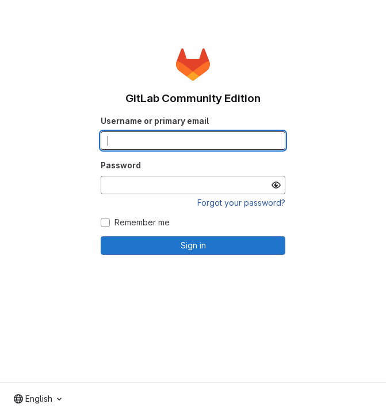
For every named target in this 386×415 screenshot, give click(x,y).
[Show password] (276, 185)
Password (121, 165)
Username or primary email (155, 121)
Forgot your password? (241, 202)
